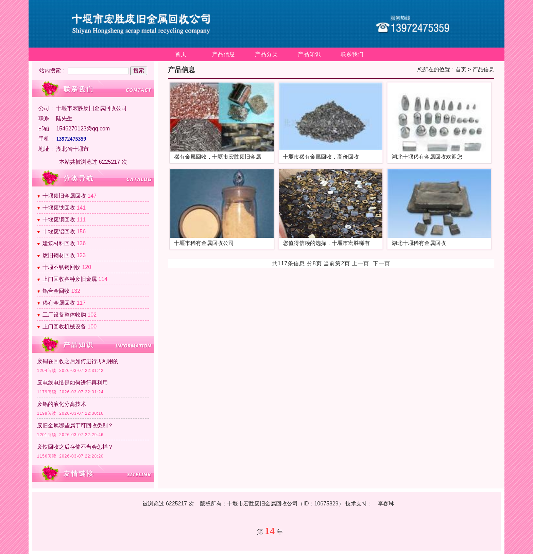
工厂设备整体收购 (64, 315)
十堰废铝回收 (58, 231)
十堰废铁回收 (58, 208)
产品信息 (223, 54)
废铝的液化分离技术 (61, 404)
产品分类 (266, 54)
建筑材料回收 (58, 243)
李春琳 (386, 503)
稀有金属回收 (58, 303)
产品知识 (309, 54)
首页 (181, 54)
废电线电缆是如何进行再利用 (72, 383)
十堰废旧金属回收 (64, 196)
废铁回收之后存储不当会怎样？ (75, 447)
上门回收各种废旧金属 (69, 279)
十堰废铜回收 (58, 219)
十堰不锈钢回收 (61, 267)
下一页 (381, 263)
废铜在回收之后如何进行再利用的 (78, 361)
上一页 (360, 263)
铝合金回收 (56, 291)
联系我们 (352, 54)
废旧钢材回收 (58, 255)
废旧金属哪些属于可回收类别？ (75, 425)
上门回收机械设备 (64, 326)
